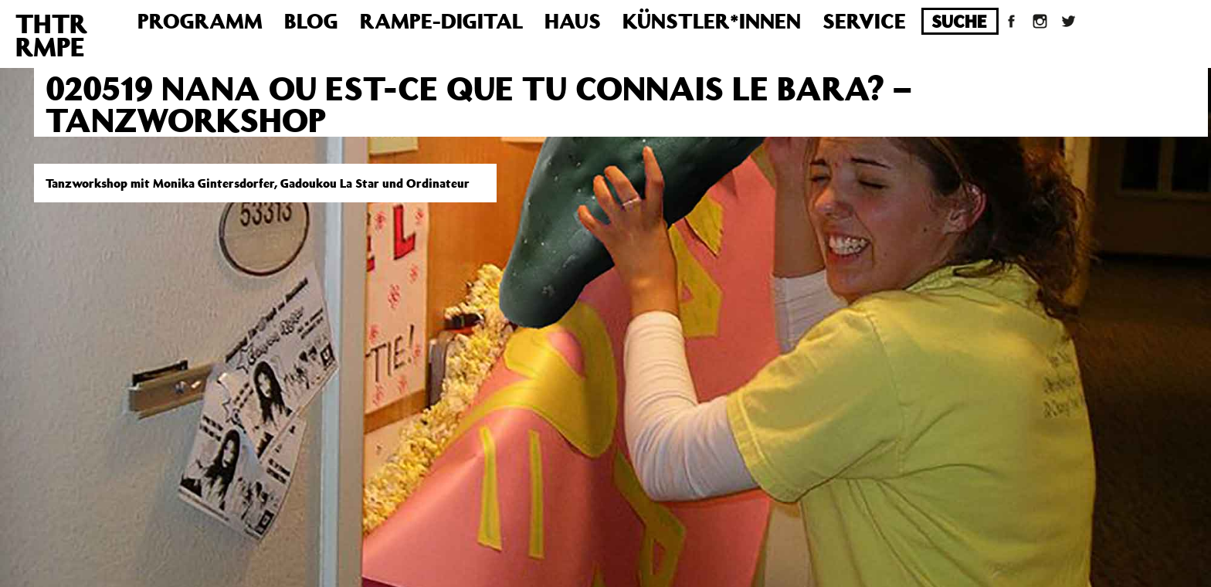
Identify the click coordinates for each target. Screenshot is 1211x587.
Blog (311, 20)
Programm (200, 20)
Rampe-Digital (441, 20)
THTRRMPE (51, 34)
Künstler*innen (711, 20)
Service (864, 20)
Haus (572, 20)
